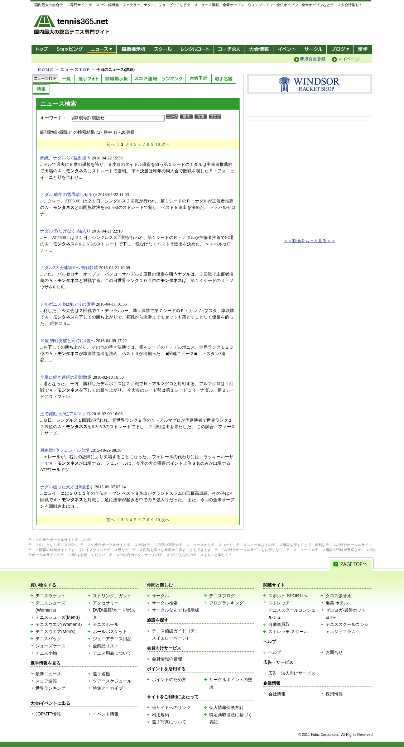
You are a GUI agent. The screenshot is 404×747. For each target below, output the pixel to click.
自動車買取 (279, 624)
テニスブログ (222, 595)
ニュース (101, 49)
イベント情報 (106, 714)
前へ (110, 144)
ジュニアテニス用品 (112, 638)
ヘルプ (274, 652)
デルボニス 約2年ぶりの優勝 (67, 304)
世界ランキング (50, 688)
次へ (165, 144)
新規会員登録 (313, 59)
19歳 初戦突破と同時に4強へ (67, 340)
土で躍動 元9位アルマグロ (65, 413)
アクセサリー (106, 602)
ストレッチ (279, 602)
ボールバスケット (110, 631)
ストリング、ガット (112, 595)
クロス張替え (338, 595)
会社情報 (276, 693)
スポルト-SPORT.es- (288, 595)
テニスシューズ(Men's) (57, 617)
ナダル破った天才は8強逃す (67, 486)
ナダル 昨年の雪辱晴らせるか (68, 194)
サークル (313, 49)
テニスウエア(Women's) (58, 624)
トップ (42, 49)
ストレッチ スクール (288, 631)
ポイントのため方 (169, 679)
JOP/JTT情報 (48, 714)
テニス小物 (46, 653)
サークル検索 (165, 602)
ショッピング (69, 49)
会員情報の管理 (167, 658)
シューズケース (50, 645)
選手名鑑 (101, 673)
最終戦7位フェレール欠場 (65, 450)
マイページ (348, 59)
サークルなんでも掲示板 (175, 610)
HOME (46, 69)
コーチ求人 (230, 49)
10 (158, 144)
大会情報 (259, 49)
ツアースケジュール (112, 681)
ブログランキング (226, 602)
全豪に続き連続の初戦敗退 (66, 377)
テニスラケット (50, 595)
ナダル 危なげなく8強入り (65, 231)
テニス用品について (112, 653)
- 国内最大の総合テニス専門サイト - (72, 26)
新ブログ (340, 49)
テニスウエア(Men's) (55, 631)
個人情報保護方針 (226, 707)
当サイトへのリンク (171, 707)
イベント (287, 49)
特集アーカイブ (108, 688)
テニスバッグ (48, 638)
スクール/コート (163, 49)
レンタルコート (195, 49)
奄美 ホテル (337, 602)
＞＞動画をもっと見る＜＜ (309, 240)
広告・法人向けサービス (292, 673)
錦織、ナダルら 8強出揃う (65, 158)
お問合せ (334, 652)
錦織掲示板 (133, 49)
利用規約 (160, 714)
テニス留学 (363, 49)
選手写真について (169, 721)
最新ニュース (48, 673)
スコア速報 (46, 681)
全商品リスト (106, 645)
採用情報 (334, 693)
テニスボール (106, 624)
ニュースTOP (75, 69)
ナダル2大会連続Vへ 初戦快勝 (69, 267)
